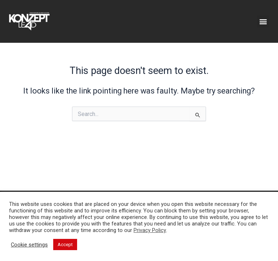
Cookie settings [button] (29, 244)
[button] (263, 22)
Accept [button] (65, 244)
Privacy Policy (150, 230)
